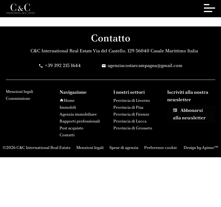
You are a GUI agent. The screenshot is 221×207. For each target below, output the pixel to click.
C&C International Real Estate (61, 51)
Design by (200, 147)
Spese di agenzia (123, 147)
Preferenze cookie (160, 147)
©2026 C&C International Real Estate (37, 147)
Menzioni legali (90, 147)
